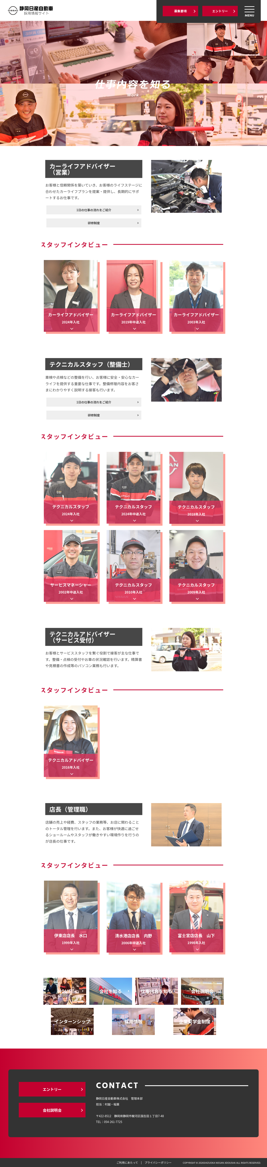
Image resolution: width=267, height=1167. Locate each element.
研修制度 (108, 212)
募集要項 (180, 11)
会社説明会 (52, 1110)
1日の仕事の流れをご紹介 (108, 204)
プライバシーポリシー (158, 1162)
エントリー (220, 11)
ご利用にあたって (127, 1162)
